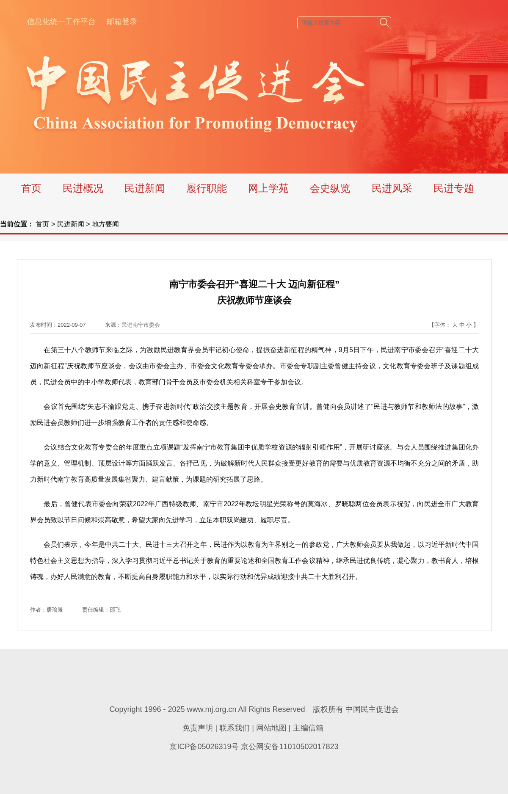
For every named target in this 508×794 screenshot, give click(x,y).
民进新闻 (144, 188)
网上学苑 (268, 188)
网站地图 (271, 728)
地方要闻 (105, 224)
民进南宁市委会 (140, 325)
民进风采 (392, 188)
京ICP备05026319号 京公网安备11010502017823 (253, 746)
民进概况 (83, 188)
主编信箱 (308, 728)
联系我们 (234, 728)
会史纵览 (330, 188)
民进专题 (453, 188)
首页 (31, 188)
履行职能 (206, 188)
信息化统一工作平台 (61, 21)
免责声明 (197, 728)
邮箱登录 (122, 21)
